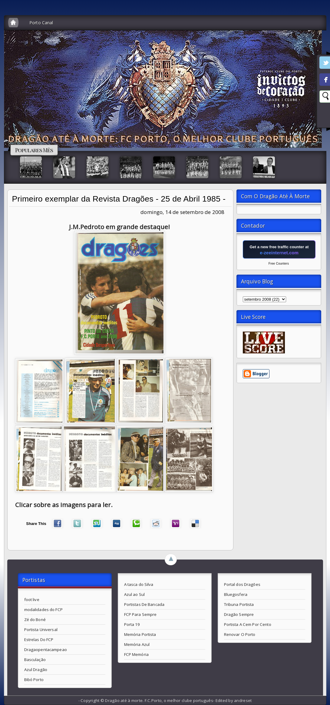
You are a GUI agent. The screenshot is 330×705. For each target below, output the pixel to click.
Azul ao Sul (134, 594)
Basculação (35, 659)
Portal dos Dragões (242, 584)
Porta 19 (132, 624)
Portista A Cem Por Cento (247, 624)
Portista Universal (41, 629)
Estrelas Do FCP (39, 639)
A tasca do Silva (138, 584)
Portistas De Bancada (144, 604)
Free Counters (279, 263)
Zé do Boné (35, 619)
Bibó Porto (34, 679)
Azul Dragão (35, 669)
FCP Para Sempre (140, 614)
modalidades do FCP (43, 609)
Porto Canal (41, 22)
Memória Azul (137, 644)
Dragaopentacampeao (45, 649)
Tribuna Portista (239, 604)
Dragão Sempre (239, 614)
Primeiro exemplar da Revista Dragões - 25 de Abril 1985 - (119, 198)
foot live (31, 599)
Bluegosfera (235, 594)
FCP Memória (136, 654)
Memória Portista (140, 634)
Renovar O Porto (240, 634)
